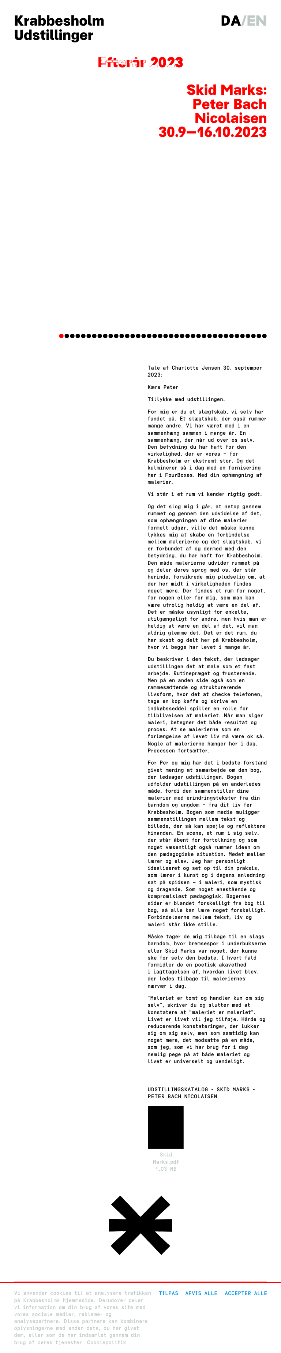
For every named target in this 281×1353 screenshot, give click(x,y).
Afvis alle (201, 1293)
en (257, 20)
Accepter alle (246, 1293)
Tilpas (168, 1293)
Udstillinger (53, 35)
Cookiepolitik (106, 1342)
